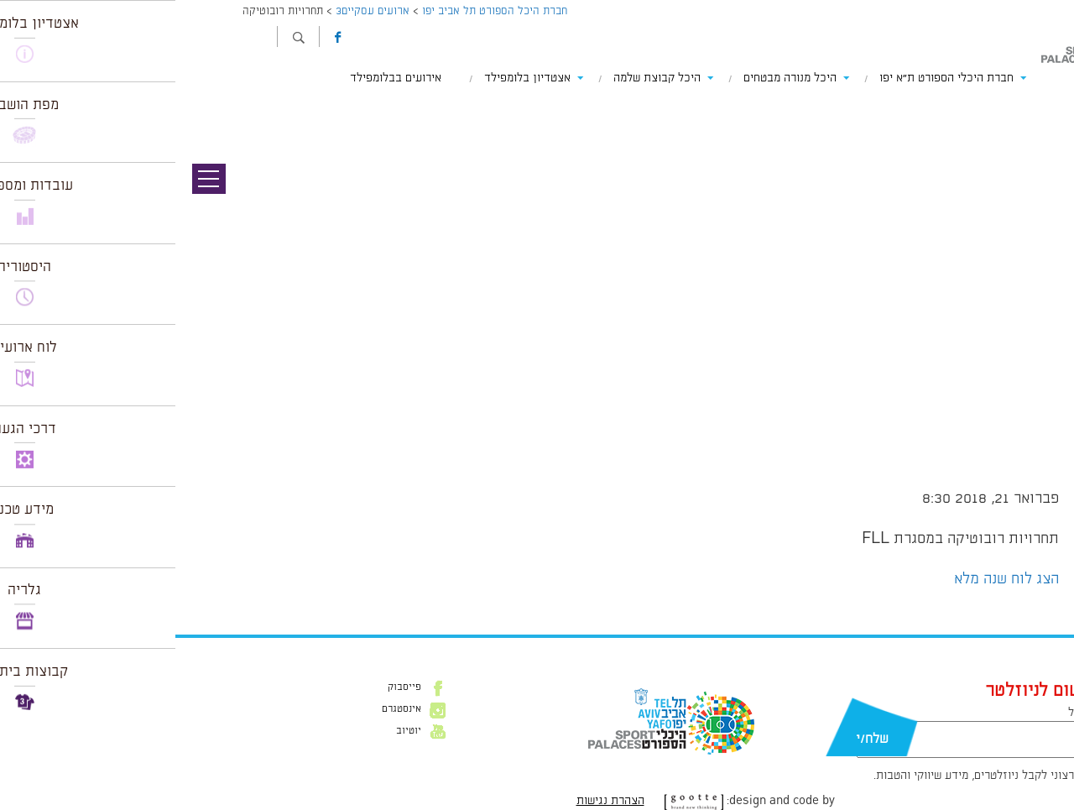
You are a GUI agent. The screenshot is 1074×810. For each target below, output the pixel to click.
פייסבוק (229, 687)
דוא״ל (906, 713)
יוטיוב (233, 731)
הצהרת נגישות (435, 801)
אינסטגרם (226, 709)
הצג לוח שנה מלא (831, 579)
